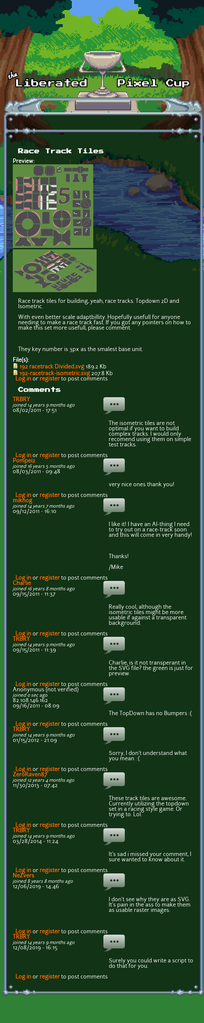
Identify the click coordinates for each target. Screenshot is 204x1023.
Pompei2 (24, 461)
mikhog (22, 501)
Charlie (22, 583)
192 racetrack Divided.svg (51, 367)
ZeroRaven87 (30, 775)
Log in (23, 379)
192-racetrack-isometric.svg (54, 373)
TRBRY (21, 400)
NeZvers (23, 876)
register (50, 379)
